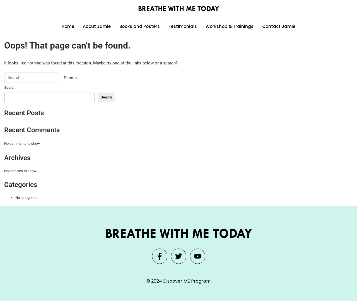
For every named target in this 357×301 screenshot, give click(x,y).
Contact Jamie (278, 26)
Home (68, 26)
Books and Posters (139, 26)
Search (9, 87)
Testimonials (182, 26)
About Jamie (97, 26)
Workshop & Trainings (230, 26)
